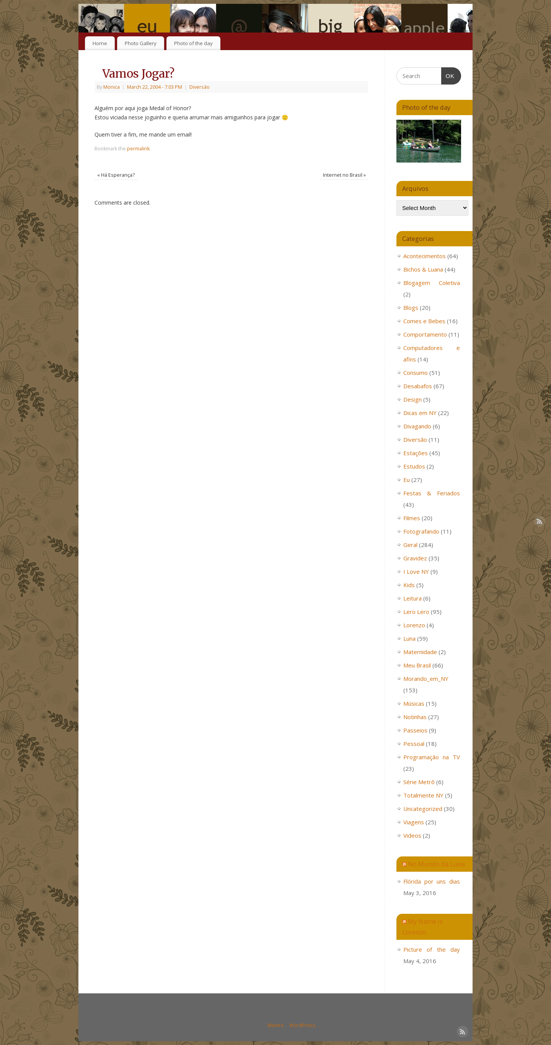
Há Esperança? (116, 175)
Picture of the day (431, 949)
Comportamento (425, 334)
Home (100, 43)
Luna (409, 638)
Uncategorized (422, 808)
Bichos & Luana (423, 269)
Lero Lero (416, 611)
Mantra (275, 1025)
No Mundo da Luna (436, 863)
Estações (415, 453)
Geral (410, 545)
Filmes (411, 518)
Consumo (415, 372)
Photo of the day (193, 43)
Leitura (412, 598)
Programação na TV (431, 757)
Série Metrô (419, 782)
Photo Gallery (140, 43)
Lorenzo (414, 625)
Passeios (415, 730)
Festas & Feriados (431, 493)
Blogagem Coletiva (431, 282)
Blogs (410, 307)
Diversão (199, 87)
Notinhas (415, 717)
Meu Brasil (417, 665)
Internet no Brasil (344, 175)
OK (448, 75)
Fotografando (421, 531)
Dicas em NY (420, 413)
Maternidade (420, 652)
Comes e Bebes (424, 321)
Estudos (414, 466)
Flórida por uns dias (431, 881)
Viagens (413, 822)
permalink (138, 148)
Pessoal (413, 743)
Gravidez (415, 558)
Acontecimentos (424, 256)
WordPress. (302, 1025)
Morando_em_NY (425, 678)
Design (412, 399)
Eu (406, 479)
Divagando (417, 426)
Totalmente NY (423, 795)
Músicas (413, 703)
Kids (409, 585)
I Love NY (416, 571)
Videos (412, 835)
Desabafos (417, 386)
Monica (111, 87)
